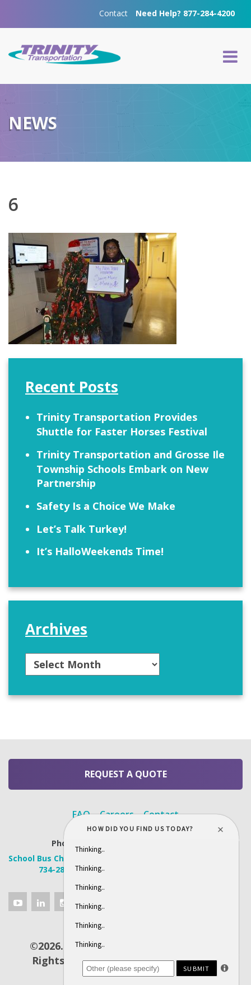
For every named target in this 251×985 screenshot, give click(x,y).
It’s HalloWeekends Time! (100, 551)
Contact (113, 13)
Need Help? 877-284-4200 (185, 13)
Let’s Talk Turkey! (81, 529)
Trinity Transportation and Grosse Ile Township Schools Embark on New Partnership (130, 469)
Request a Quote (126, 774)
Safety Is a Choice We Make (105, 506)
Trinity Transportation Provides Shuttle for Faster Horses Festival (121, 424)
